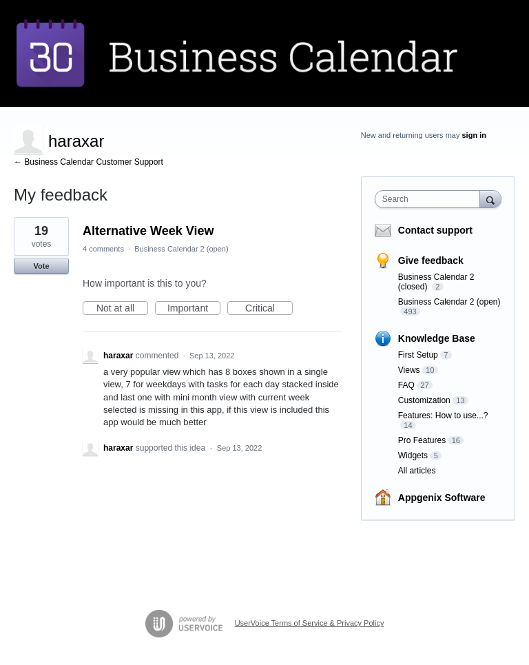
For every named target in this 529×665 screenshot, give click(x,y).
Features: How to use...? (443, 415)
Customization (424, 400)
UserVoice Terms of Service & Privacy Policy (309, 623)
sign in (474, 135)
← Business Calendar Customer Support (88, 162)
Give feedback (431, 260)
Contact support (435, 230)
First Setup (418, 355)
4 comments (103, 249)
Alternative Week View (148, 231)
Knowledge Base (436, 338)
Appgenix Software (442, 497)
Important (193, 309)
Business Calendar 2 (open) (181, 249)
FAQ (406, 385)
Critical (269, 309)
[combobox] (430, 199)
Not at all (122, 309)
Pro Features (422, 440)
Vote (41, 266)
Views (409, 370)
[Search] (490, 198)
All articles (417, 470)
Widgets (413, 455)
